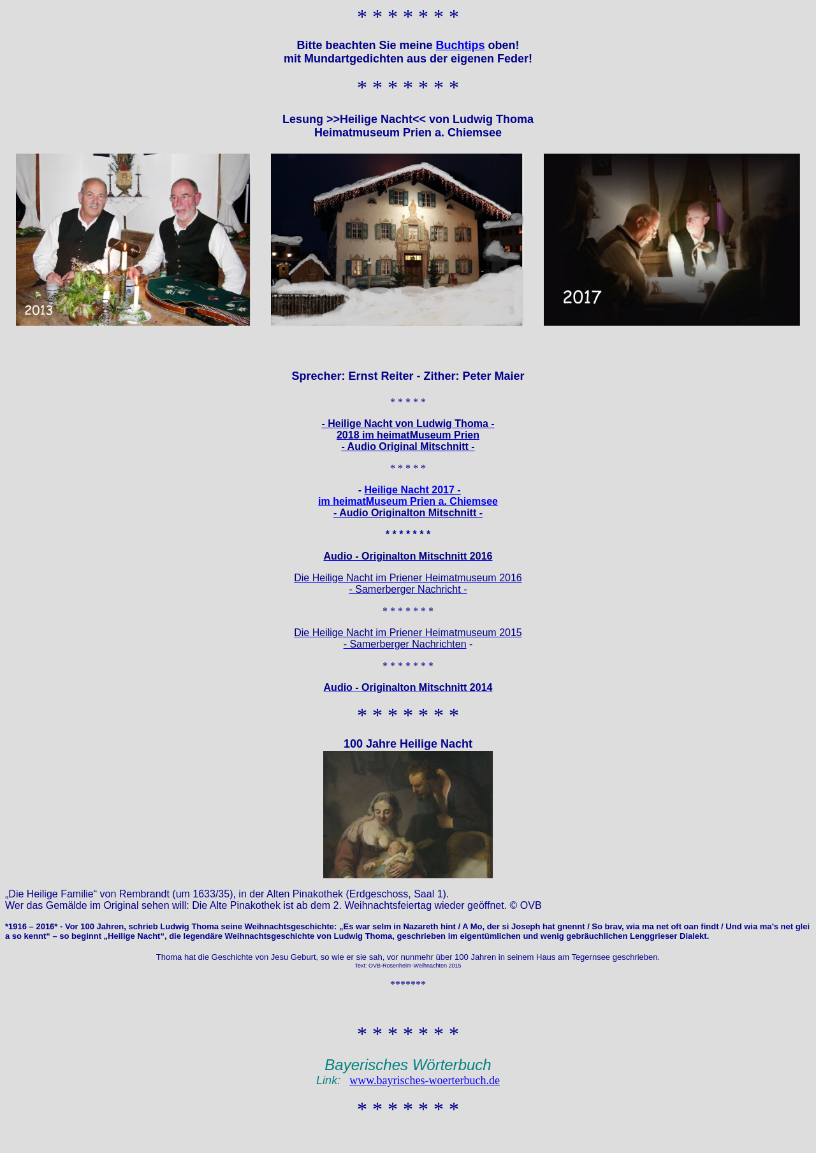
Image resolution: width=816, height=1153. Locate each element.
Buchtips (460, 45)
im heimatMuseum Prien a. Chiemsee (408, 501)
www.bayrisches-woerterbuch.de (424, 1080)
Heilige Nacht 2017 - (413, 489)
